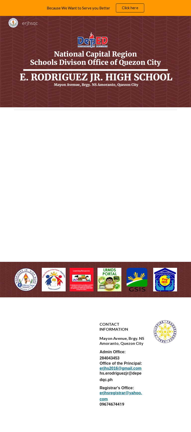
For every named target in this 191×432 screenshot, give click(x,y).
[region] (95, 8)
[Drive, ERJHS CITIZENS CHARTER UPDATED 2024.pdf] (95, 187)
